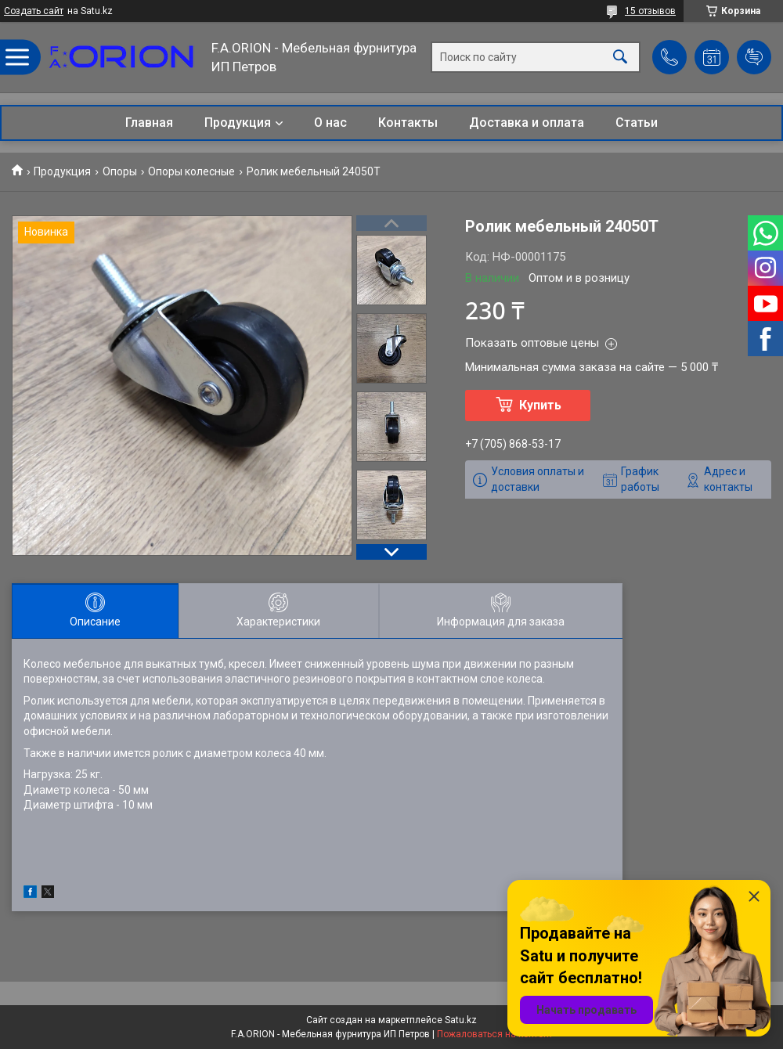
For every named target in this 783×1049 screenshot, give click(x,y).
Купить (540, 405)
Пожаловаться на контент (495, 1034)
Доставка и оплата (526, 122)
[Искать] (620, 57)
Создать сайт (33, 10)
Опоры (120, 171)
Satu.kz (461, 1020)
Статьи (636, 122)
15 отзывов (650, 10)
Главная (149, 122)
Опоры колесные (191, 171)
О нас (330, 122)
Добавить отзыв (754, 57)
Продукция (237, 122)
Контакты (408, 122)
